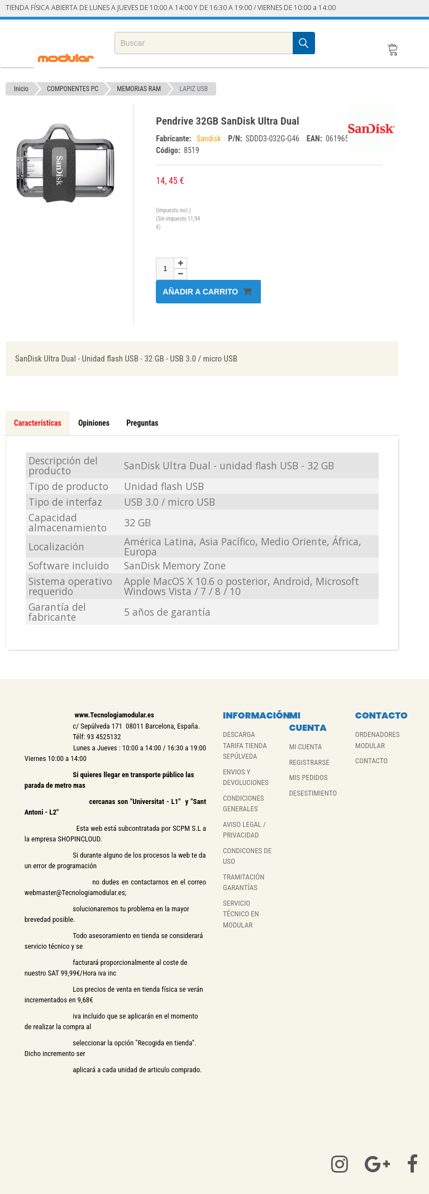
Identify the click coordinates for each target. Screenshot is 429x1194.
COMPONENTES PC (72, 89)
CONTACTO (371, 761)
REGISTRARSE (309, 762)
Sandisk (210, 138)
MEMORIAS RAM (139, 89)
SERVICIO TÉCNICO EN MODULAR (241, 914)
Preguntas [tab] (142, 422)
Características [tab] (37, 422)
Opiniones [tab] (93, 422)
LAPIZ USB (193, 89)
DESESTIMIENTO (313, 793)
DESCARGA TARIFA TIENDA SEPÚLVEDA (245, 745)
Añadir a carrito (207, 291)
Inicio (21, 89)
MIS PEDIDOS (308, 777)
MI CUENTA (305, 747)
